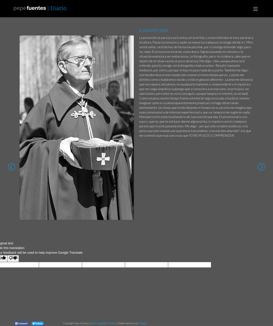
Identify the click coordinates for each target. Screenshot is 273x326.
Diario (58, 9)
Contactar (111, 323)
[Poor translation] (13, 258)
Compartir (21, 323)
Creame (143, 323)
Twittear (38, 323)
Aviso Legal (97, 323)
